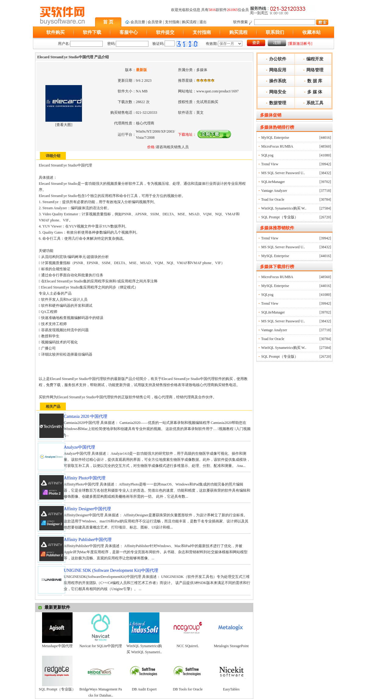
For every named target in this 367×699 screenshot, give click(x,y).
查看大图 (63, 125)
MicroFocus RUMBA (277, 146)
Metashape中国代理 (57, 646)
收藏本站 (311, 32)
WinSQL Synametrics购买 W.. (283, 208)
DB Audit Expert (144, 689)
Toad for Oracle (272, 199)
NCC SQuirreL (187, 646)
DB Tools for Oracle (188, 689)
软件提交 (165, 32)
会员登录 (155, 22)
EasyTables (231, 689)
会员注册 (137, 22)
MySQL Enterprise (275, 137)
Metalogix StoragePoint (231, 646)
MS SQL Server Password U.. (283, 173)
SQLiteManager (273, 182)
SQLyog (267, 155)
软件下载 (92, 32)
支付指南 (172, 22)
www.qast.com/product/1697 (217, 91)
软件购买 (55, 32)
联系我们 (275, 32)
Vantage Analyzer (274, 190)
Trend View (269, 164)
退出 (203, 22)
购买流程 (189, 22)
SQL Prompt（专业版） (57, 689)
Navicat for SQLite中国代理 (100, 646)
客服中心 (128, 32)
